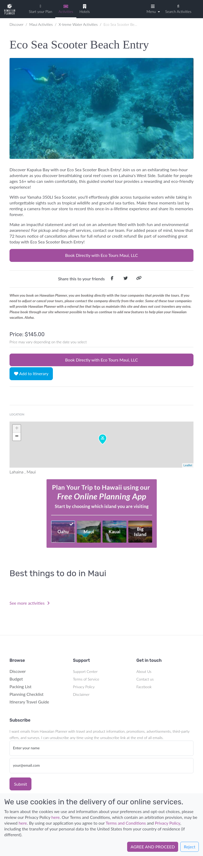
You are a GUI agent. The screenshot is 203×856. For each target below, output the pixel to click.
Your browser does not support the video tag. (101, 513)
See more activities (30, 602)
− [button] (17, 437)
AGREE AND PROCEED (153, 846)
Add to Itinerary (31, 373)
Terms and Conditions (126, 822)
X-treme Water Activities (78, 24)
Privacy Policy (84, 686)
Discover (17, 24)
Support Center (85, 671)
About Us (143, 671)
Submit (20, 783)
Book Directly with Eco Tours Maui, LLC (101, 255)
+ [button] (17, 429)
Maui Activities (41, 24)
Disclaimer (81, 694)
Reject (189, 846)
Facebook (143, 686)
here (55, 817)
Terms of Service (86, 679)
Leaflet (187, 465)
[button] (152, 8)
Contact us (145, 679)
